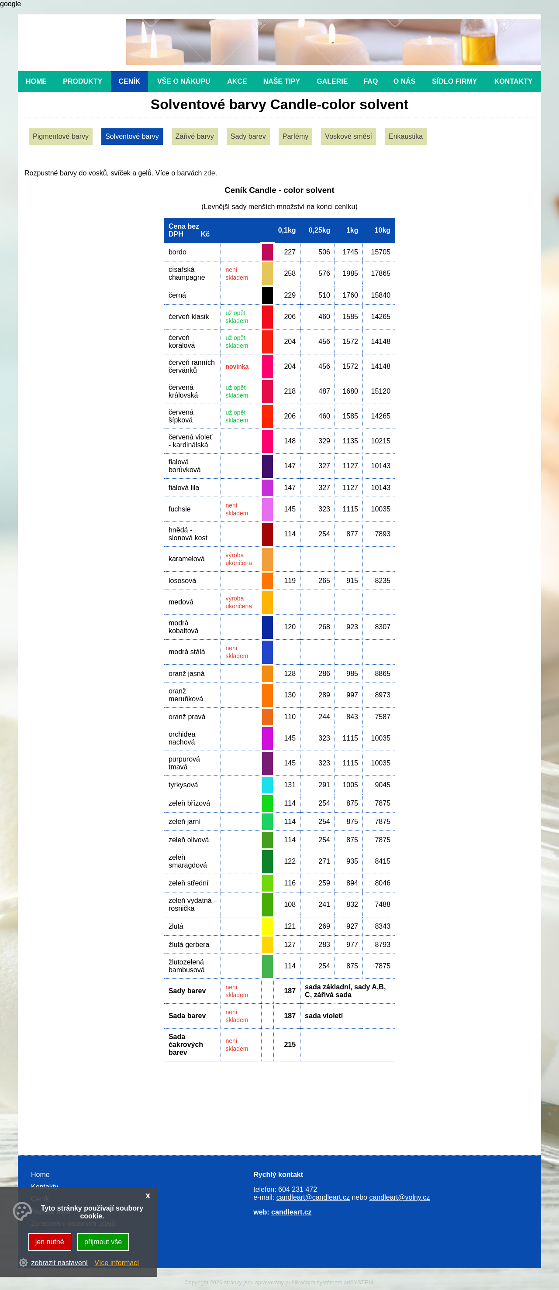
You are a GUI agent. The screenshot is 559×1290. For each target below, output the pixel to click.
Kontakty (513, 81)
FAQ (370, 81)
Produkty (82, 81)
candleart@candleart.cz (313, 1197)
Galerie (332, 81)
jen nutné (49, 1241)
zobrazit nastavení (59, 1262)
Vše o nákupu (183, 81)
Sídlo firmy (454, 81)
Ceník (130, 81)
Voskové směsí (348, 136)
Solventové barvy (132, 136)
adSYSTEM (358, 1282)
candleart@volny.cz (399, 1197)
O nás (404, 81)
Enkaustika (406, 136)
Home (36, 81)
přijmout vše (103, 1241)
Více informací (116, 1262)
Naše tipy (281, 81)
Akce (237, 81)
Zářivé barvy (195, 136)
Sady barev (248, 136)
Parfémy (296, 136)
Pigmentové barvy (61, 136)
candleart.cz (291, 1212)
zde (209, 173)
